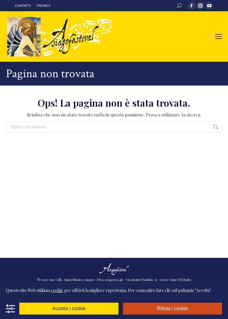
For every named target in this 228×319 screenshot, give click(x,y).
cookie (57, 290)
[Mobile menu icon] (218, 36)
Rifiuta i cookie (172, 308)
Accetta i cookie (69, 308)
